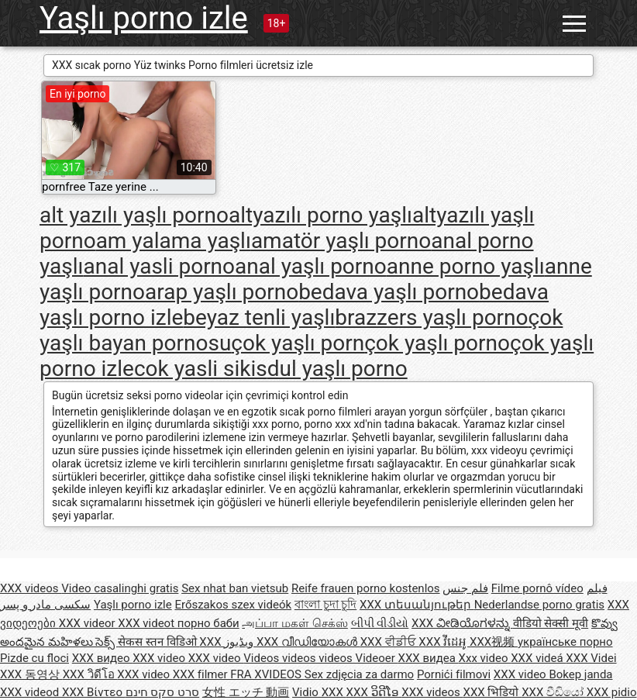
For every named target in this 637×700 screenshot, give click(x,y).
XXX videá (538, 658)
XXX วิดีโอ (90, 674)
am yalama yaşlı (173, 240)
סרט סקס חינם (162, 692)
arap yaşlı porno (221, 292)
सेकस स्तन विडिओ (158, 642)
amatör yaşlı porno (341, 240)
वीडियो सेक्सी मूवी (550, 623)
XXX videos (30, 588)
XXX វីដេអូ (444, 642)
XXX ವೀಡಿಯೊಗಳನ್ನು (462, 623)
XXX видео (102, 658)
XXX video (160, 658)
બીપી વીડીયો (380, 623)
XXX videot (147, 623)
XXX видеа (428, 658)
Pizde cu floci (34, 658)
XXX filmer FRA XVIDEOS (239, 674)
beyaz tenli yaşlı (259, 317)
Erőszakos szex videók (232, 605)
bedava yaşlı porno (388, 292)
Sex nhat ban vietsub (234, 588)
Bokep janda (580, 674)
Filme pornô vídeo (537, 588)
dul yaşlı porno (337, 368)
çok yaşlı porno (437, 343)
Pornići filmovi (454, 674)
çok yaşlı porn (297, 343)
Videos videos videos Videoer (320, 658)
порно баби (208, 623)
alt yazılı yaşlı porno (134, 215)
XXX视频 (494, 642)
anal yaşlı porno (311, 266)
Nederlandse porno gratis (539, 605)
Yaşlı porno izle (144, 18)
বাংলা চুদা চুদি (325, 605)
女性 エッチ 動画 (245, 692)
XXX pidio (612, 692)
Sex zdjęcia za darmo (359, 674)
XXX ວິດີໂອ (374, 692)
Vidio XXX (319, 692)
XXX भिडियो (492, 692)
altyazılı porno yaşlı (320, 215)
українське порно (565, 642)
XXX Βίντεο (94, 692)
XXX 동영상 (31, 674)
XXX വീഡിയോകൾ (308, 642)
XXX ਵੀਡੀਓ (389, 642)
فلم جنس (465, 588)
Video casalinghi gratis (119, 588)
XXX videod (31, 692)
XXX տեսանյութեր (417, 605)
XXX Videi (591, 658)
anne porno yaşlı (466, 266)
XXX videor (89, 623)
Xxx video (485, 658)
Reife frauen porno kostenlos (365, 588)
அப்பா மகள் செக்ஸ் (294, 623)
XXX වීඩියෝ (554, 692)
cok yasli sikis (200, 368)
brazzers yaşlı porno (431, 317)
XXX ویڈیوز (228, 642)
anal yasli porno (159, 266)
